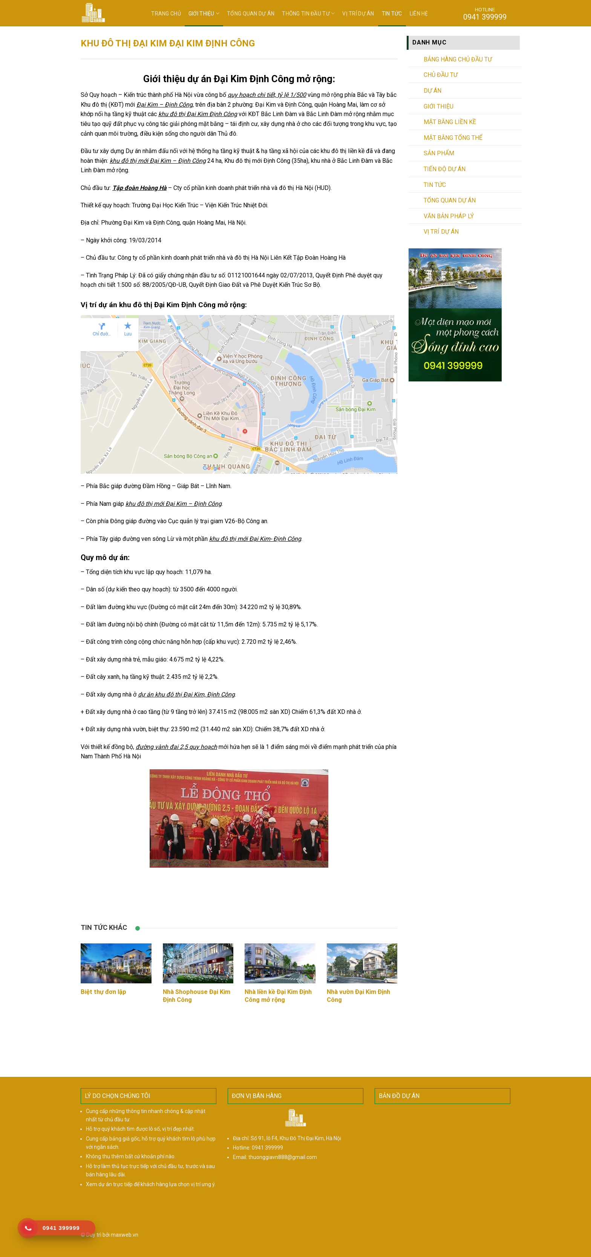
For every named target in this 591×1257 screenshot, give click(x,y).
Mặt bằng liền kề (450, 122)
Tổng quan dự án (250, 14)
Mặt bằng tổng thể (453, 137)
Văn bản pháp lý (449, 216)
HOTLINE (485, 13)
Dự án (432, 90)
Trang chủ (166, 14)
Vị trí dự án (358, 14)
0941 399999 (267, 1148)
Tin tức (392, 14)
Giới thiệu (203, 13)
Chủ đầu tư (441, 74)
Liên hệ (419, 14)
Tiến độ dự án (444, 169)
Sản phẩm (439, 153)
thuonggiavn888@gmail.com (282, 1157)
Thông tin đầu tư (308, 13)
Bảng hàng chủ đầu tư (458, 59)
